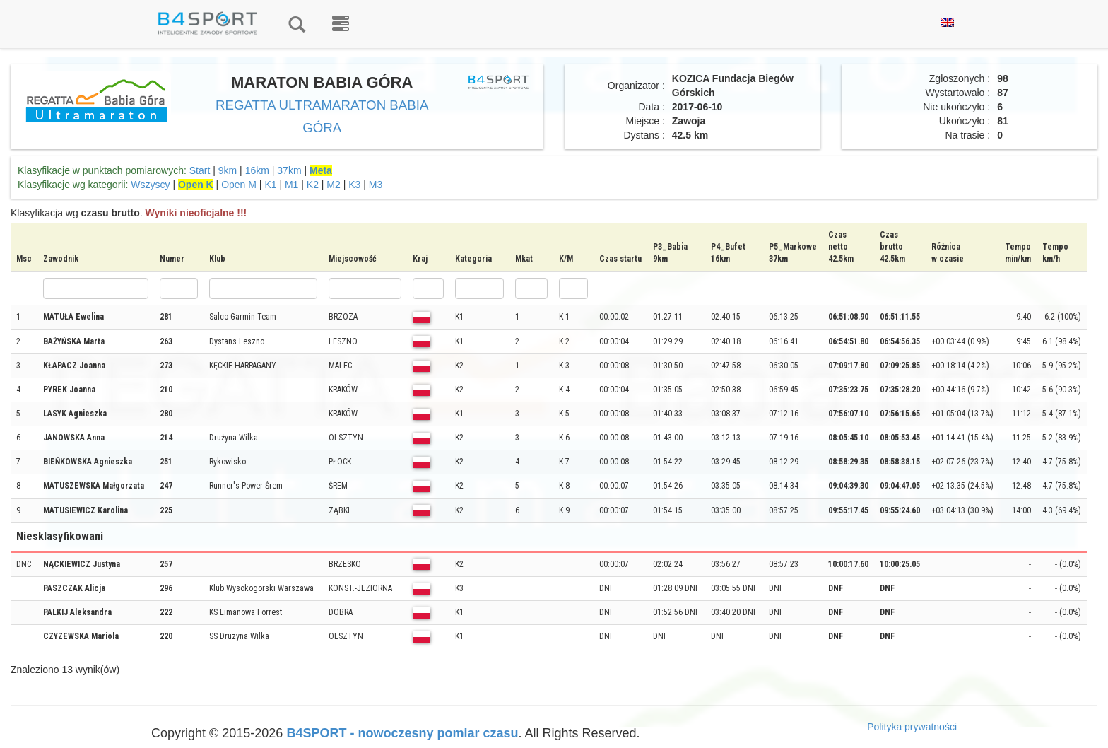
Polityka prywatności (912, 726)
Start (200, 170)
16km (257, 170)
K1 (270, 184)
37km (289, 170)
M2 (333, 184)
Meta (321, 170)
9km (227, 170)
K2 (313, 184)
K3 (354, 184)
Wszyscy (150, 184)
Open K (195, 184)
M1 (291, 184)
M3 (375, 184)
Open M (239, 184)
